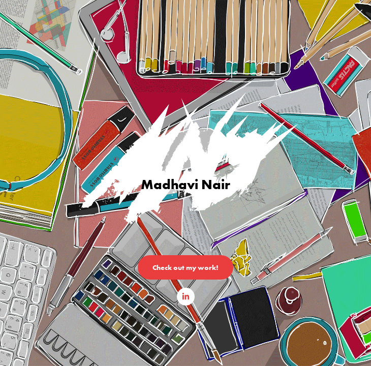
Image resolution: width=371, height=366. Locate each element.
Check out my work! (185, 267)
